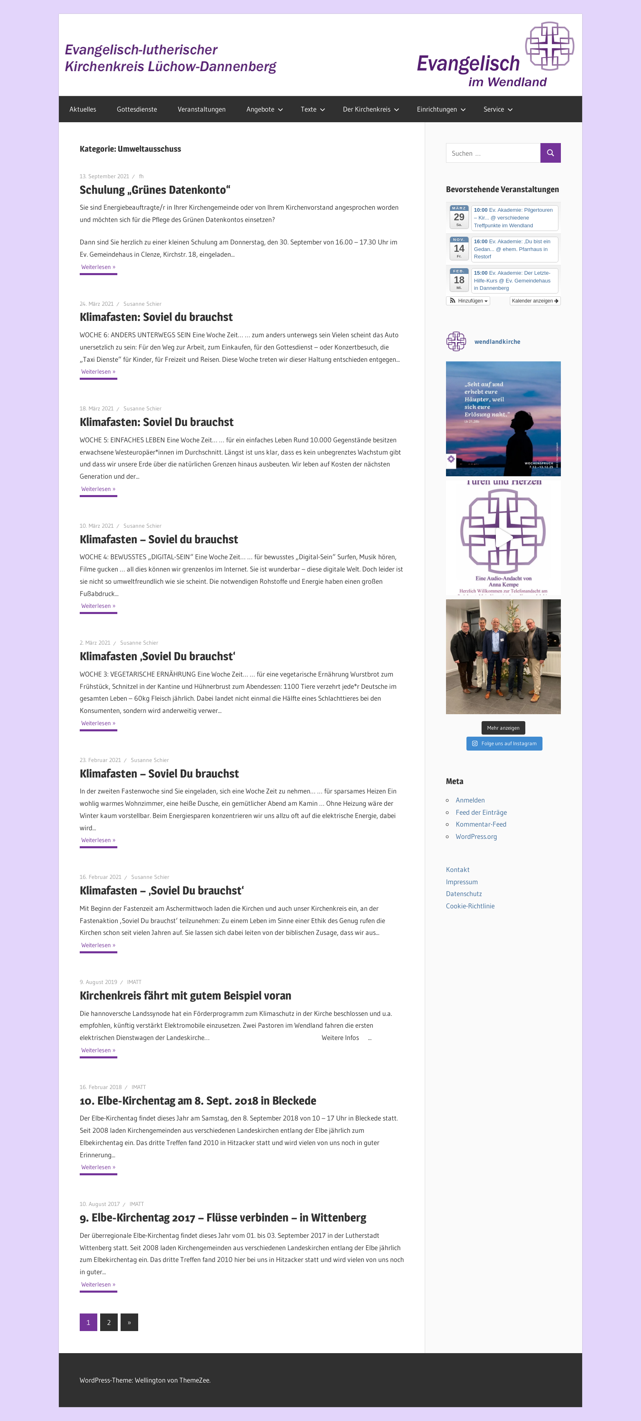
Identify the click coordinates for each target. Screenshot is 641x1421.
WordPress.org (476, 836)
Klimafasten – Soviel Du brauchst (159, 773)
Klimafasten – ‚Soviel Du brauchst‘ (162, 890)
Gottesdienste (137, 109)
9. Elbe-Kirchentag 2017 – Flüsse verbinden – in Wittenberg (223, 1217)
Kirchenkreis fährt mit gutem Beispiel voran (185, 995)
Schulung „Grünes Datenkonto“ (155, 190)
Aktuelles (82, 109)
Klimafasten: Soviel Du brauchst (157, 422)
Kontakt (458, 869)
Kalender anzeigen (535, 301)
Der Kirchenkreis (371, 109)
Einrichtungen (441, 109)
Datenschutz (464, 893)
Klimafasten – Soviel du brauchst (159, 539)
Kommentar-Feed (481, 824)
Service (498, 109)
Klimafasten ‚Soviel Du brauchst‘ (157, 656)
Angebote (265, 109)
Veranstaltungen (202, 109)
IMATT (134, 982)
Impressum (462, 881)
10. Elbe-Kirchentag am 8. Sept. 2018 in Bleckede (198, 1100)
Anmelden (470, 800)
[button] (468, 301)
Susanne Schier (142, 303)
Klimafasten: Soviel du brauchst (156, 317)
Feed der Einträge (481, 812)
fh (141, 176)
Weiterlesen (96, 267)
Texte (313, 109)
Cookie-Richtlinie (470, 905)
